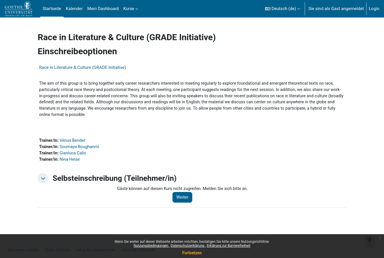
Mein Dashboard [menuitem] (103, 8)
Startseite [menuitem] (52, 8)
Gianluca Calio (74, 155)
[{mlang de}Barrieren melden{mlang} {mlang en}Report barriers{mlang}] (369, 230)
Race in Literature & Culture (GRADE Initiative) (82, 67)
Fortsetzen (192, 253)
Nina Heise (70, 161)
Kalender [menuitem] (74, 8)
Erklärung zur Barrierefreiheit (228, 246)
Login (374, 8)
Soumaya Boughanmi (80, 148)
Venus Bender (73, 142)
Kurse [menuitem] (128, 8)
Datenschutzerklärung (188, 246)
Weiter (184, 199)
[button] (282, 9)
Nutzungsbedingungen (151, 246)
